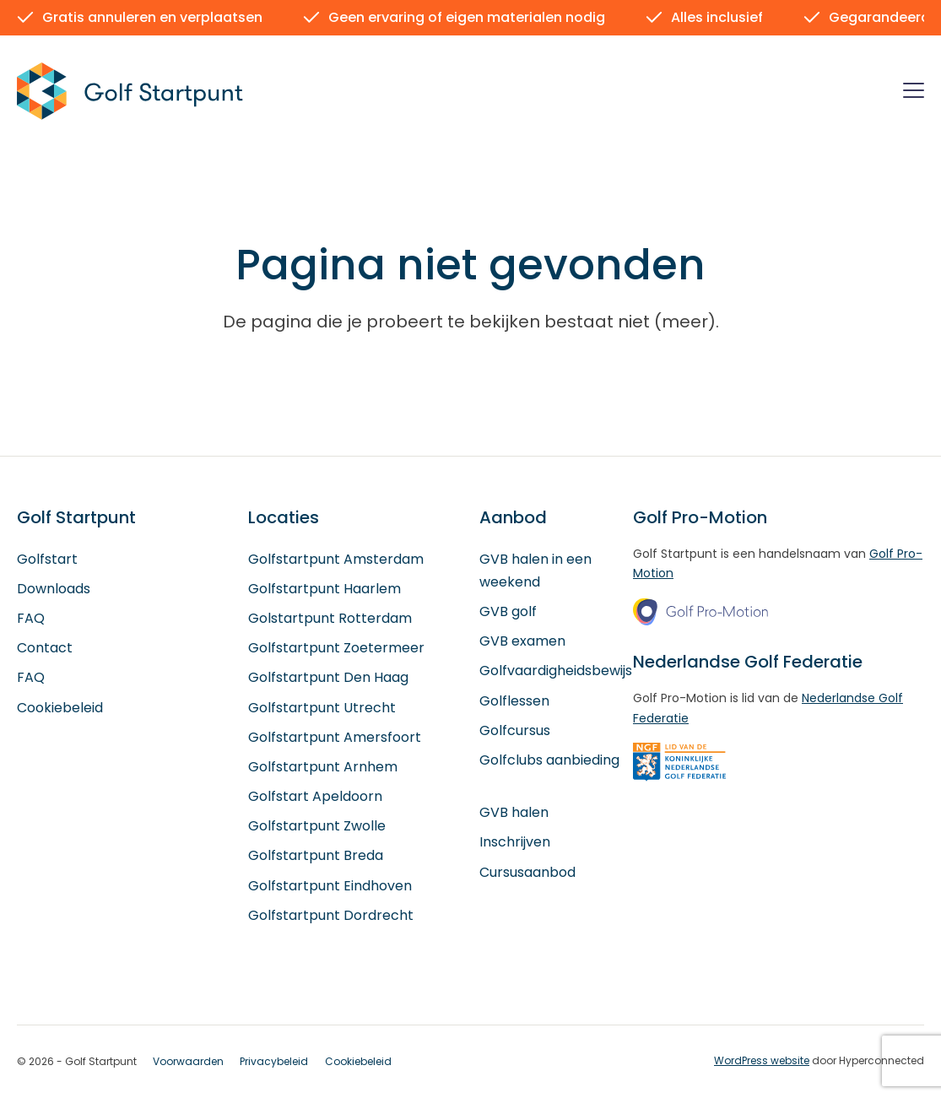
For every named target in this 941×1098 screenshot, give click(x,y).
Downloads (53, 588)
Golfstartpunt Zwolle (317, 826)
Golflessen (514, 701)
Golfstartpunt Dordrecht (331, 915)
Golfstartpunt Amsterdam (336, 559)
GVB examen (522, 642)
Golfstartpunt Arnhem (322, 766)
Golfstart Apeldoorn (315, 796)
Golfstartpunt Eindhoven (330, 885)
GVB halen (514, 813)
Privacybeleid (274, 1061)
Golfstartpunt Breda (315, 856)
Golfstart (47, 559)
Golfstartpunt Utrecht (322, 707)
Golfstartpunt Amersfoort (334, 737)
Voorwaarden (188, 1061)
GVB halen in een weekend (535, 570)
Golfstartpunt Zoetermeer (336, 648)
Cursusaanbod (527, 872)
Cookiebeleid (60, 707)
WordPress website (761, 1060)
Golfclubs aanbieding (549, 760)
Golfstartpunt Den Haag (328, 678)
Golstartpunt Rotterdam (330, 618)
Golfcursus (514, 730)
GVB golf (508, 611)
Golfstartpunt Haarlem (324, 588)
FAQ (31, 618)
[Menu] (913, 93)
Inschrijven (514, 842)
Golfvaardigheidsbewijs (555, 671)
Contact (45, 648)
